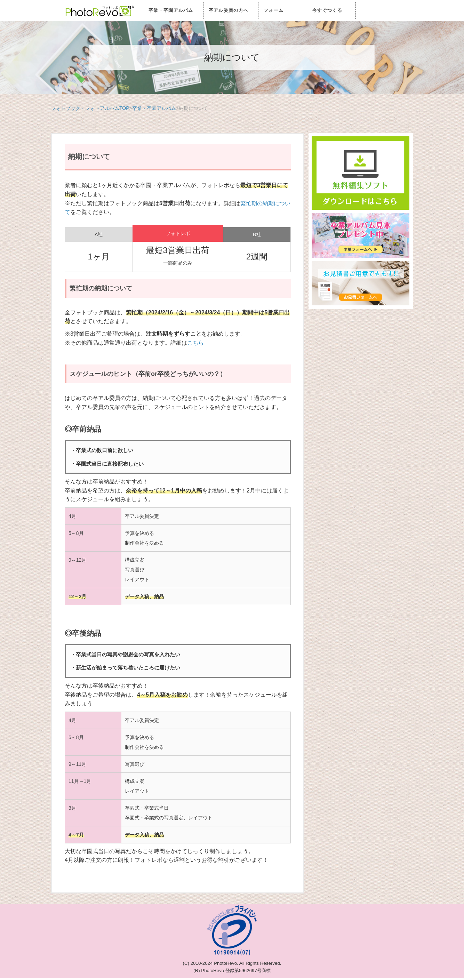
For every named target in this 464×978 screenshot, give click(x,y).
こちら (195, 343)
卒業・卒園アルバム (171, 10)
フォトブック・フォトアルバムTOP (90, 108)
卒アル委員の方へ (228, 10)
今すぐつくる (327, 10)
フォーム (273, 10)
